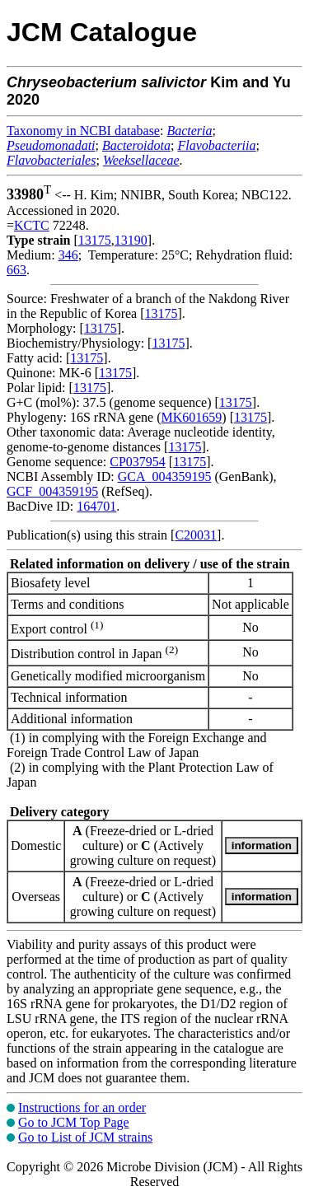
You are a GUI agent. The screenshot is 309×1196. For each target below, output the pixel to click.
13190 (131, 240)
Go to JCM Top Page (73, 1122)
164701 (96, 506)
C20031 (196, 535)
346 (68, 255)
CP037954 (138, 462)
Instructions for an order (82, 1107)
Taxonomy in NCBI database (83, 131)
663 (16, 270)
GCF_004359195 (52, 491)
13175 (94, 240)
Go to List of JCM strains (85, 1137)
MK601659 (192, 417)
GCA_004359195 (165, 477)
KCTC (31, 225)
